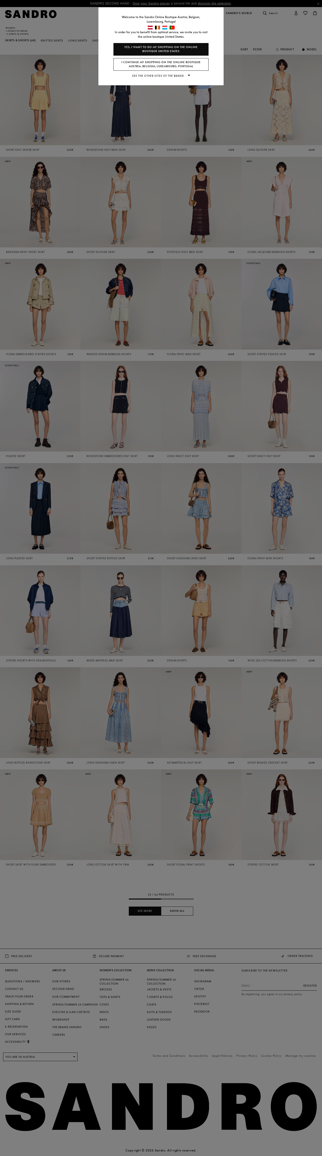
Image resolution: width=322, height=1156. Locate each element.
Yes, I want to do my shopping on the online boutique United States (161, 49)
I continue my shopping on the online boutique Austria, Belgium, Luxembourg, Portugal (161, 64)
